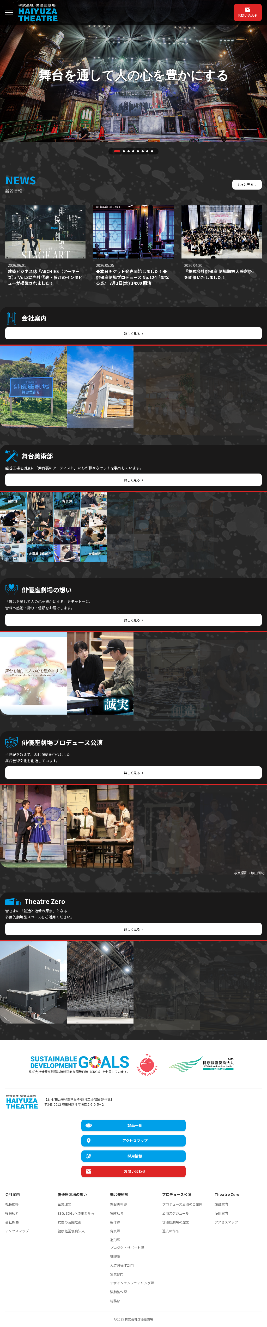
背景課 (115, 1230)
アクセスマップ (17, 1230)
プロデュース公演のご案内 (182, 1204)
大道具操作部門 (122, 1265)
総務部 (115, 1300)
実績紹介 (117, 1213)
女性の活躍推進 (69, 1222)
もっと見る (246, 184)
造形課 (115, 1239)
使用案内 (221, 1213)
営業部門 (117, 1274)
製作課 (115, 1222)
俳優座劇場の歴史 (175, 1222)
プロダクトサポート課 (127, 1247)
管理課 (115, 1256)
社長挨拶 (12, 1204)
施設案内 (221, 1204)
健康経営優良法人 (71, 1230)
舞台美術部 (118, 1204)
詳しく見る (133, 333)
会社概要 (12, 1222)
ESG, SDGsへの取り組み (76, 1213)
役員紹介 (12, 1213)
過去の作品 (170, 1230)
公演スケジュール (175, 1213)
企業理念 (64, 1204)
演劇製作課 (118, 1291)
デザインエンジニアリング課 (132, 1282)
